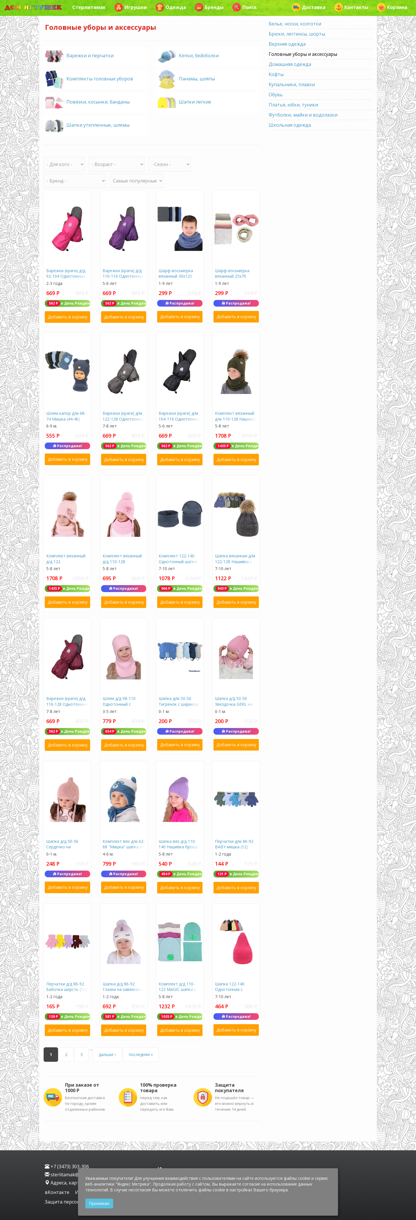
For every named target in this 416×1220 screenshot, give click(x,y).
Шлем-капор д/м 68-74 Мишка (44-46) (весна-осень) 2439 (66, 418)
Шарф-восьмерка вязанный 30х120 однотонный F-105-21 (177, 279)
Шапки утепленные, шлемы (97, 125)
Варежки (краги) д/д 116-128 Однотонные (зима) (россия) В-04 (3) (67, 707)
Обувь (276, 94)
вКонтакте (57, 1192)
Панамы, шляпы (197, 78)
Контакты (351, 7)
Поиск (244, 7)
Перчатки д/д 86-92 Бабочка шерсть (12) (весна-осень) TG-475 (67, 989)
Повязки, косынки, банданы (98, 102)
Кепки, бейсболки (199, 55)
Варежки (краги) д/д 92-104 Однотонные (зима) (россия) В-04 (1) (66, 279)
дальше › (107, 1054)
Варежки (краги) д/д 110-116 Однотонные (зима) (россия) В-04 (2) (123, 279)
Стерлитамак (89, 7)
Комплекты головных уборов (99, 78)
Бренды (209, 7)
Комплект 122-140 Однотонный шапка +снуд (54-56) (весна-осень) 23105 (179, 564)
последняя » (141, 1054)
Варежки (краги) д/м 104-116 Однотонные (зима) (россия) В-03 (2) (179, 421)
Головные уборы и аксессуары (303, 54)
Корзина (392, 7)
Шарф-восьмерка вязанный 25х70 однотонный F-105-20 (234, 279)
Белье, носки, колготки (295, 24)
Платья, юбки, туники (293, 105)
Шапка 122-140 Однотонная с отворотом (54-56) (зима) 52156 (233, 992)
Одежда (170, 7)
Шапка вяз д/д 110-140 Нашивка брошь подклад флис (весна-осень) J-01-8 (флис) (180, 849)
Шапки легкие (195, 102)
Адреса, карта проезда (73, 1183)
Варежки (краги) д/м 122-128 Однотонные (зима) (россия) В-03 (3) (123, 421)
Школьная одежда (290, 125)
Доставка (309, 7)
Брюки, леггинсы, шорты (297, 34)
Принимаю (99, 1203)
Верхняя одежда (287, 44)
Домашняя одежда (290, 64)
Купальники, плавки (292, 84)
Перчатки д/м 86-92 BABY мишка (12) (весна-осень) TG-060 (236, 846)
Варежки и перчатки (90, 55)
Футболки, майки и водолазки (303, 115)
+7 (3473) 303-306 (67, 1166)
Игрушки (130, 7)
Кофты (276, 74)
